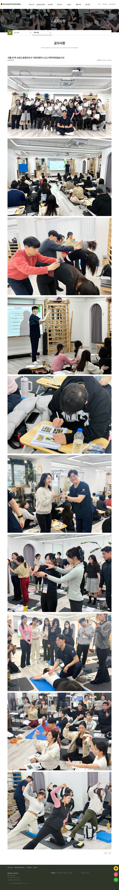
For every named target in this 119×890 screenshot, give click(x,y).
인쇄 (109, 853)
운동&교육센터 (41, 4)
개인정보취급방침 (19, 867)
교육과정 (50, 4)
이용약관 (28, 867)
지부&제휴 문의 (112, 4)
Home (10, 32)
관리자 (35, 867)
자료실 (69, 4)
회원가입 (105, 4)
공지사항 (87, 4)
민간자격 (59, 4)
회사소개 (31, 4)
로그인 (99, 4)
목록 (105, 853)
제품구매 (78, 4)
